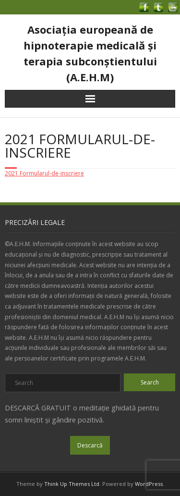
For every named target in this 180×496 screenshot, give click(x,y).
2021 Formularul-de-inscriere (44, 173)
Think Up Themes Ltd (71, 483)
